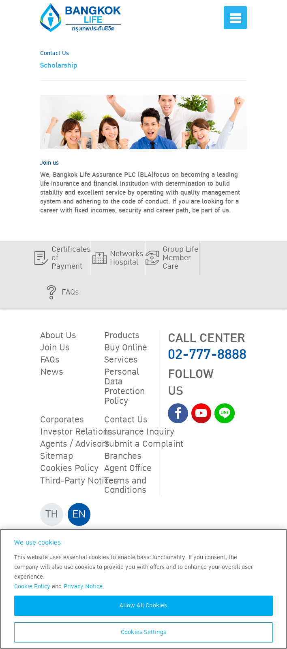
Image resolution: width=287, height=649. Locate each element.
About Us (58, 336)
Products (121, 336)
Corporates (62, 420)
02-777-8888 (207, 354)
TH (51, 514)
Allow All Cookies (143, 605)
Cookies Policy (69, 468)
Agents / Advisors (74, 444)
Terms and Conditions (125, 485)
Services (121, 360)
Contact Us (126, 420)
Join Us (55, 348)
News (51, 372)
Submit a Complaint (143, 444)
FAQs (50, 360)
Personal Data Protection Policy (124, 386)
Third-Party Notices (79, 481)
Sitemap (56, 456)
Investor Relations (76, 432)
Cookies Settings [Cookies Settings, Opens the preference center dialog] (143, 632)
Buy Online (125, 348)
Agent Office (128, 468)
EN (79, 514)
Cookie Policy (32, 586)
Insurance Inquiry (139, 432)
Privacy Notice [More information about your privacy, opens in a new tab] (83, 586)
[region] (143, 589)
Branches (122, 456)
